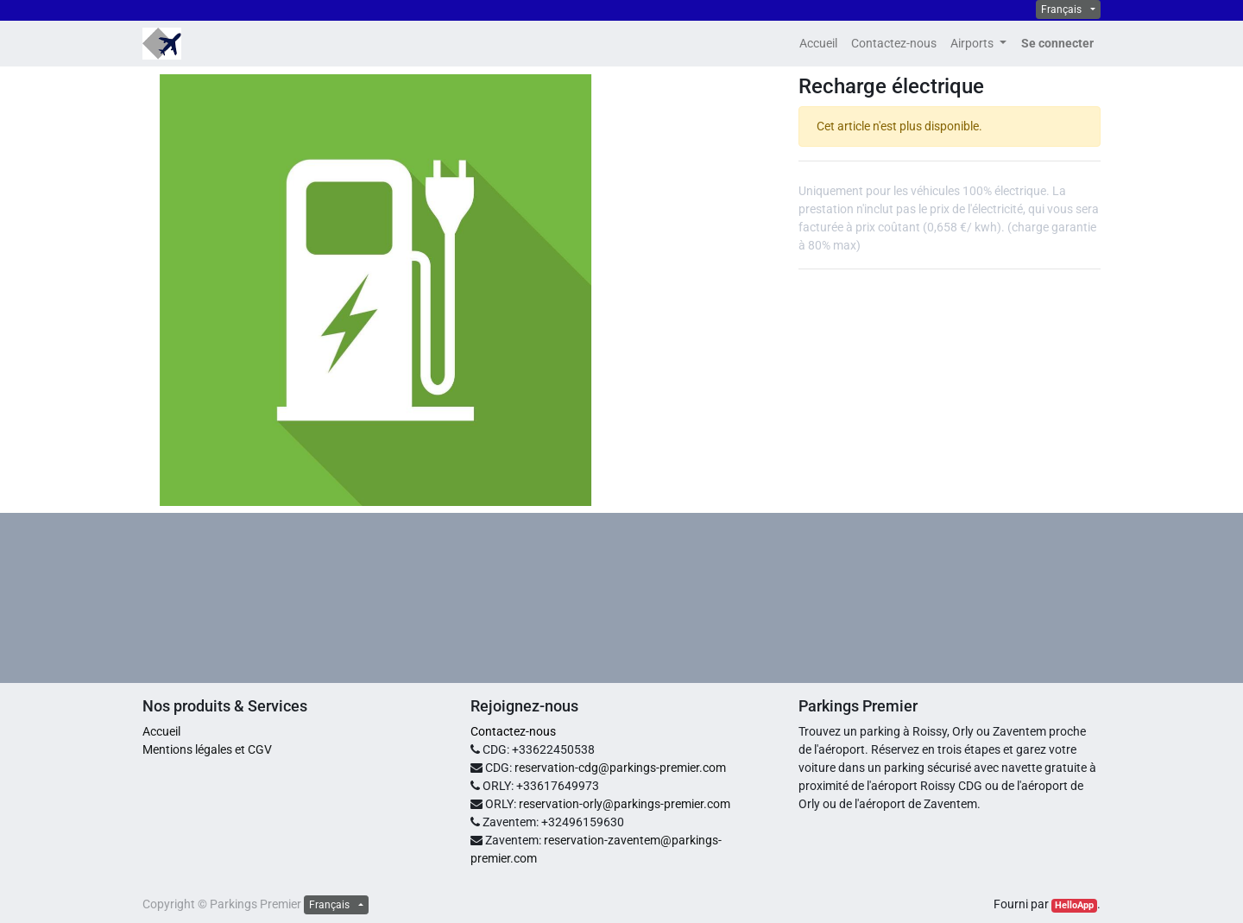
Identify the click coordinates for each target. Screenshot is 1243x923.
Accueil (161, 731)
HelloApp (1074, 905)
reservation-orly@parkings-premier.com (624, 804)
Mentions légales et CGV (207, 749)
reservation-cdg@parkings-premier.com (620, 767)
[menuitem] (818, 44)
